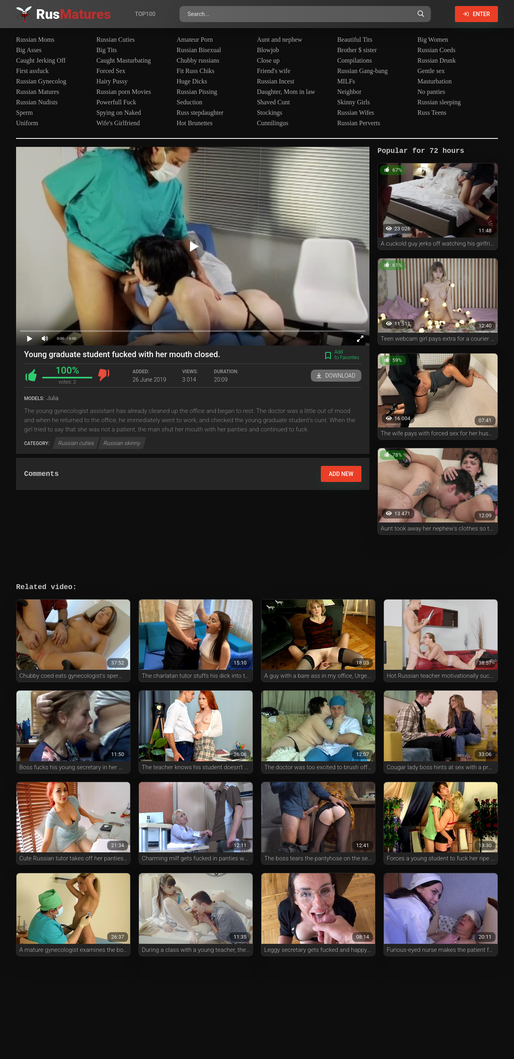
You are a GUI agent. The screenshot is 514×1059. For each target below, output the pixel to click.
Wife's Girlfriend (118, 123)
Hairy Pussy (112, 81)
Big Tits (106, 50)
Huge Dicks (192, 81)
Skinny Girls (353, 102)
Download (336, 375)
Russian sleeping (439, 102)
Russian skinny (122, 443)
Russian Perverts (358, 123)
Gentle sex (431, 70)
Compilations (354, 60)
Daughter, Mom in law (286, 91)
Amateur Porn (195, 39)
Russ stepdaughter (200, 112)
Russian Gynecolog (41, 81)
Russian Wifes (355, 112)
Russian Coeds (437, 50)
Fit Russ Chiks (195, 70)
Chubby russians (198, 60)
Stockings (269, 112)
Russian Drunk (437, 60)
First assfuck (32, 70)
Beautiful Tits (355, 39)
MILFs (346, 81)
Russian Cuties (115, 39)
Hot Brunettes (194, 123)
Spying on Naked (118, 112)
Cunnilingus (272, 123)
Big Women (433, 39)
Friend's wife (273, 70)
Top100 (145, 14)
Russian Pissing (197, 91)
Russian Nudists (37, 102)
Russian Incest (275, 81)
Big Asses (29, 50)
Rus (73, 14)
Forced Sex (110, 70)
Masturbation (435, 81)
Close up (268, 60)
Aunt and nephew (279, 39)
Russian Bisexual (199, 50)
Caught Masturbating (123, 60)
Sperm (24, 112)
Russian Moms (35, 39)
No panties (431, 91)
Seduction (189, 102)
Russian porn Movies (123, 91)
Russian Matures (37, 91)
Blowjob (268, 50)
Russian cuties (76, 443)
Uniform (27, 123)
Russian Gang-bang (362, 70)
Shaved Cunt (273, 102)
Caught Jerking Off (40, 60)
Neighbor (349, 91)
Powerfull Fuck (116, 102)
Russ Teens (432, 112)
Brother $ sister (357, 50)
